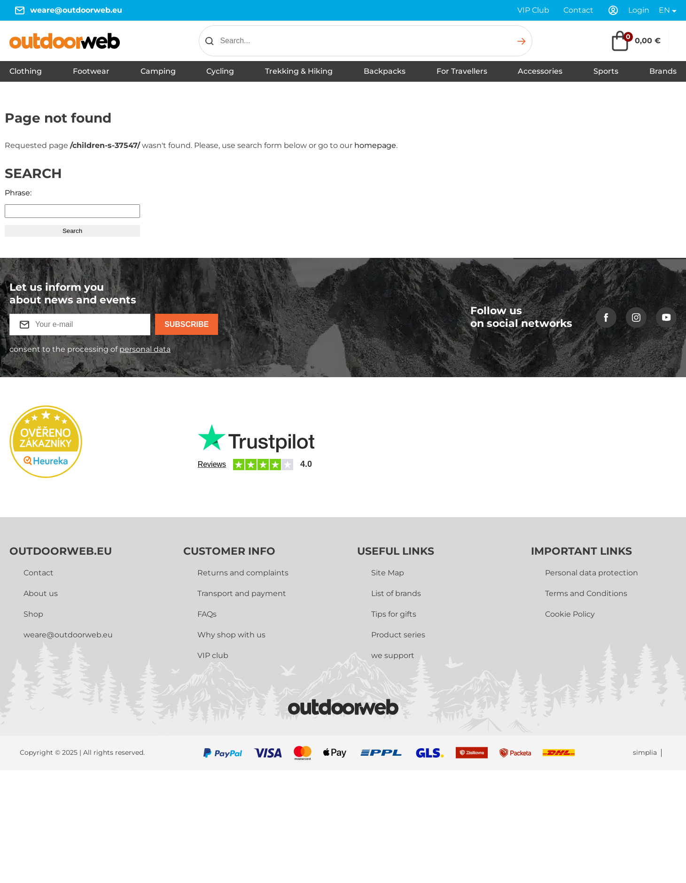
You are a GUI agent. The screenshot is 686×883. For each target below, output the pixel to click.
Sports (605, 71)
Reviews (212, 464)
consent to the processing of (90, 349)
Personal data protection (591, 572)
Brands (663, 71)
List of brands (396, 593)
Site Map (387, 572)
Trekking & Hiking (299, 71)
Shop (33, 614)
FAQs (207, 614)
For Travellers (462, 71)
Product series (398, 634)
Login (638, 10)
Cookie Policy (570, 614)
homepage (375, 145)
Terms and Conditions (586, 593)
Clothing (25, 71)
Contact (578, 10)
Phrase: (18, 192)
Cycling (220, 71)
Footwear (91, 71)
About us (40, 593)
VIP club (212, 655)
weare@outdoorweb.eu (76, 10)
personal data (145, 349)
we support (392, 655)
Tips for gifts (393, 614)
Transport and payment (241, 593)
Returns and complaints (242, 572)
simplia (645, 753)
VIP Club (533, 10)
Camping (158, 71)
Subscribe (186, 324)
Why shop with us (231, 634)
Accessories (540, 71)
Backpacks (384, 71)
